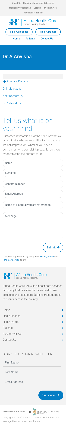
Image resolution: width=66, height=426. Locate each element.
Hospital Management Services (38, 3)
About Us (16, 3)
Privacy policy (47, 256)
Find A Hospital (19, 31)
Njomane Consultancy (28, 421)
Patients (30, 38)
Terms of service (11, 260)
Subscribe (50, 395)
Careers (37, 8)
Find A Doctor (48, 31)
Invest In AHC (50, 8)
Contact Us (46, 38)
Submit (53, 247)
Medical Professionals (20, 8)
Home (16, 38)
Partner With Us (12, 333)
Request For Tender (33, 13)
